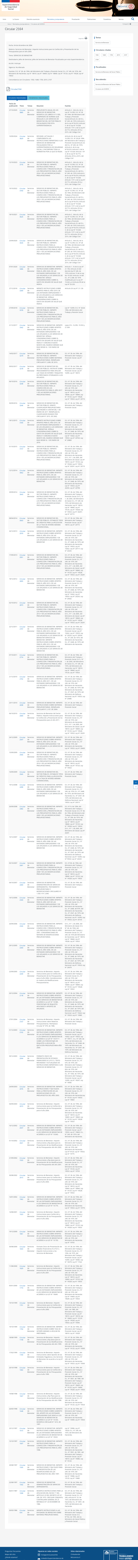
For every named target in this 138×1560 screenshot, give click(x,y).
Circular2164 (16, 89)
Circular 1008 (22, 1492)
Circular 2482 (22, 807)
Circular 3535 (22, 242)
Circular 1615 (22, 1429)
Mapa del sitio (10, 1554)
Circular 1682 (22, 1369)
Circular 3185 (22, 421)
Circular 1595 (22, 1466)
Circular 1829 (22, 1267)
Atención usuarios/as (33, 19)
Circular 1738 (22, 1338)
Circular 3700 (22, 189)
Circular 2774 (22, 656)
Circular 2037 (22, 1127)
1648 (104, 55)
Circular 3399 (22, 289)
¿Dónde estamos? (11, 1557)
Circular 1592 (22, 1483)
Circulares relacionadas (17, 98)
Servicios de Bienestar (102, 42)
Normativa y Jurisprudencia (21, 24)
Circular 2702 (22, 678)
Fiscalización (76, 19)
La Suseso (16, 19)
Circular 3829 (22, 137)
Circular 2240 (22, 973)
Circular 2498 (22, 786)
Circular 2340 (22, 899)
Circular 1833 (22, 1248)
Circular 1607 (22, 1442)
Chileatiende (75, 1554)
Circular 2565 (22, 773)
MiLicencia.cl (75, 1557)
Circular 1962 (22, 1198)
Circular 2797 (22, 628)
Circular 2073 (22, 1105)
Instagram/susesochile (48, 1554)
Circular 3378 (22, 309)
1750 (111, 55)
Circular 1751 (22, 1304)
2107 (125, 55)
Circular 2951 (22, 556)
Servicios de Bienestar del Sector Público (107, 72)
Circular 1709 (22, 1354)
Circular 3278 (22, 367)
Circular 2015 (22, 1176)
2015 (118, 55)
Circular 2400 (22, 884)
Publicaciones (91, 19)
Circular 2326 (22, 925)
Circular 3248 (22, 382)
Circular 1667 (22, 1395)
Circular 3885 (22, 111)
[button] (132, 19)
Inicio (9, 24)
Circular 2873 (22, 604)
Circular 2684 (22, 714)
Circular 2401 (22, 864)
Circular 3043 (22, 493)
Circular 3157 (22, 448)
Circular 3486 (22, 268)
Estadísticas (107, 19)
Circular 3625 (22, 216)
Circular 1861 (22, 1233)
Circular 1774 (22, 1287)
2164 (97, 60)
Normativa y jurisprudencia (55, 19)
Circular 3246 (22, 404)
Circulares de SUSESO (38, 24)
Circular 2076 (22, 1088)
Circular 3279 (22, 354)
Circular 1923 (22, 1213)
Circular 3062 (22, 471)
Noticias (121, 19)
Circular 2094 (22, 1057)
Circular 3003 (22, 519)
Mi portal (122, 6)
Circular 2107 (22, 1020)
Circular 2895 (22, 580)
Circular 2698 (22, 704)
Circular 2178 (22, 994)
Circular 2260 (22, 946)
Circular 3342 (22, 326)
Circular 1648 (22, 1410)
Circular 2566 (22, 753)
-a (136, 787)
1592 (97, 55)
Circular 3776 (22, 163)
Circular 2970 (22, 532)
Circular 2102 (22, 1031)
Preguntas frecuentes (13, 1551)
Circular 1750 (22, 1328)
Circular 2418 (22, 838)
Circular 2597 (22, 738)
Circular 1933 (22, 1159)
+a (136, 782)
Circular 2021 (22, 1142)
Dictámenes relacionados (38, 98)
